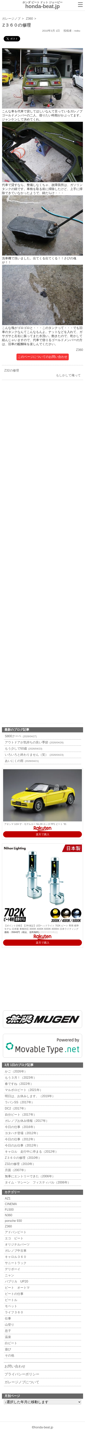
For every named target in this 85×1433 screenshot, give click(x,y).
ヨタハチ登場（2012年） (22, 1133)
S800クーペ (20, 736)
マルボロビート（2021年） (23, 1090)
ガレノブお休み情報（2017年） (26, 1120)
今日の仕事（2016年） (20, 1127)
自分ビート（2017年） (20, 1114)
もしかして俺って (69, 375)
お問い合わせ (14, 1366)
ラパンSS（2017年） (19, 1102)
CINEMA (10, 1204)
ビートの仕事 (13, 1293)
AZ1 (7, 1198)
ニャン (9, 1275)
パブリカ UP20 (16, 1281)
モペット (10, 1306)
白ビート (10, 1343)
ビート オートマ (17, 1287)
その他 (9, 1355)
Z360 (29, 18)
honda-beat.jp (43, 1427)
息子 (7, 1330)
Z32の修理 (10, 370)
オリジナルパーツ (17, 1244)
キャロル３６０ (15, 1256)
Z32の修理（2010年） (20, 1164)
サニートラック (15, 1263)
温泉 (7, 1337)
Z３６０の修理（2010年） (22, 1157)
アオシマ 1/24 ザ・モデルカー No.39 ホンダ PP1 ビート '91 (35, 824)
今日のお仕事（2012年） (22, 1145)
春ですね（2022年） (18, 1083)
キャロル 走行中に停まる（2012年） (31, 1151)
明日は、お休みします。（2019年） (29, 1096)
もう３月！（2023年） (20, 1077)
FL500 (9, 1209)
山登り (9, 1324)
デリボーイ (12, 1269)
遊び (7, 1349)
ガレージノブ (11, 18)
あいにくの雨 (21, 760)
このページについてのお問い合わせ (42, 356)
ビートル (10, 1300)
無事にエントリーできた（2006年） (29, 1176)
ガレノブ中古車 (15, 1250)
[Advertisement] (42, 522)
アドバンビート (15, 1232)
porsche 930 (13, 1220)
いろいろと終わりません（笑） (34, 754)
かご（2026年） (15, 1071)
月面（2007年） (15, 1170)
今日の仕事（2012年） (20, 1139)
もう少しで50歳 (23, 748)
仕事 (7, 1318)
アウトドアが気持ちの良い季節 (34, 742)
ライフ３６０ (13, 1312)
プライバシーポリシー (21, 1374)
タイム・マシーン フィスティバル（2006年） (37, 1182)
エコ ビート (13, 1238)
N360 (8, 1215)
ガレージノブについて (21, 1382)
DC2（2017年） (15, 1108)
